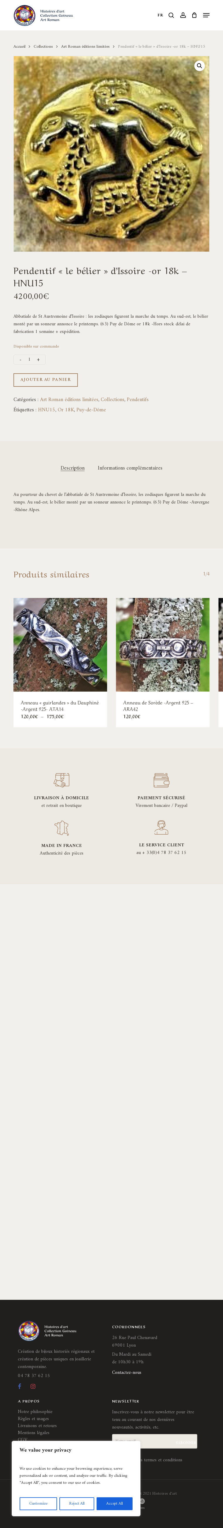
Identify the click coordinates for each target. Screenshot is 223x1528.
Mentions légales (33, 1433)
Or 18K (66, 410)
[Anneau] (60, 645)
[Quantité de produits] (29, 359)
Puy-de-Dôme (91, 410)
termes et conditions (163, 1460)
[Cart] (194, 15)
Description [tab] (73, 468)
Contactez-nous (126, 1373)
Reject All (77, 1503)
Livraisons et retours (37, 1426)
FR (160, 15)
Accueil (19, 46)
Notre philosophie (35, 1411)
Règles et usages (33, 1419)
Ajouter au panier (45, 380)
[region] (76, 1478)
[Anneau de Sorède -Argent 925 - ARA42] (163, 645)
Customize (38, 1503)
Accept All (114, 1503)
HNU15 (46, 410)
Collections (43, 46)
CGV (22, 1440)
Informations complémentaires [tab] (130, 468)
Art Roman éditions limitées (85, 46)
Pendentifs (138, 399)
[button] (206, 15)
